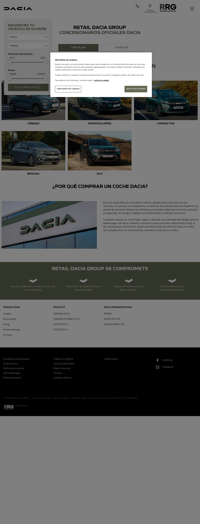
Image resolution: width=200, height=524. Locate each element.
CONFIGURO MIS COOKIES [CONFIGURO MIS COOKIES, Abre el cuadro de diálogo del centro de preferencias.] (68, 89)
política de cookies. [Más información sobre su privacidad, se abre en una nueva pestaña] (101, 80)
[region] (101, 74)
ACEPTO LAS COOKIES (135, 89)
